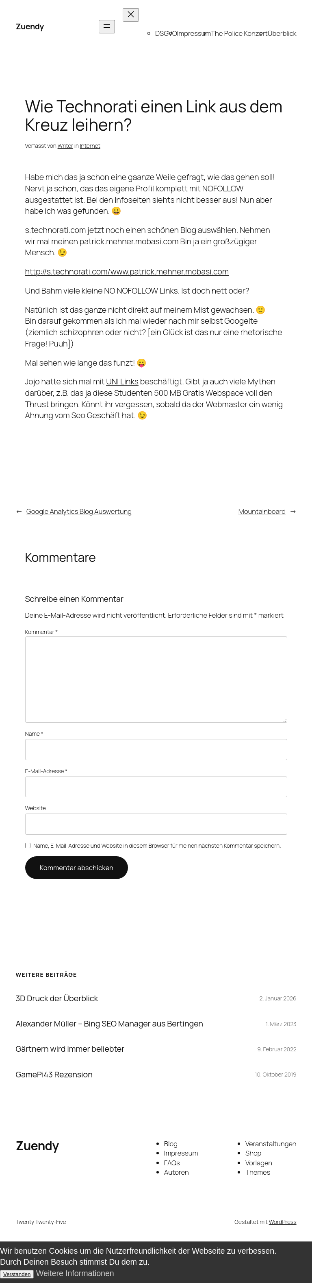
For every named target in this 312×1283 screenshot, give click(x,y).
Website (35, 808)
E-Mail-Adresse (46, 771)
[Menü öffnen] (107, 26)
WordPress (283, 1222)
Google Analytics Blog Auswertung (79, 511)
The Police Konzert (239, 33)
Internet (90, 145)
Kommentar (41, 632)
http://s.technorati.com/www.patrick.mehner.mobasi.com (127, 271)
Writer (65, 145)
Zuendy (29, 26)
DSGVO (166, 33)
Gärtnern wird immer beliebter (69, 1048)
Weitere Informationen (75, 1273)
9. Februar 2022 (276, 1049)
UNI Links (122, 381)
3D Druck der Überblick (56, 998)
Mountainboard (262, 511)
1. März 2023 (281, 1024)
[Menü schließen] (131, 15)
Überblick (282, 33)
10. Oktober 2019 (275, 1074)
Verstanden (16, 1274)
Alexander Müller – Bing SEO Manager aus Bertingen (109, 1023)
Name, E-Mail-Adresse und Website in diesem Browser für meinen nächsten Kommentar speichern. (157, 845)
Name (34, 733)
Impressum (194, 33)
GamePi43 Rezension (53, 1074)
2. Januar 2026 (278, 998)
